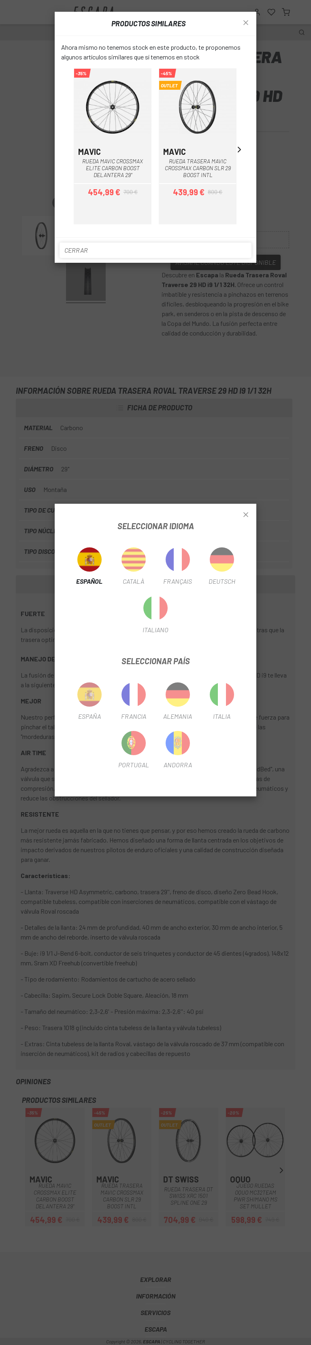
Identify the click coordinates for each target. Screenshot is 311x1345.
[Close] (246, 515)
